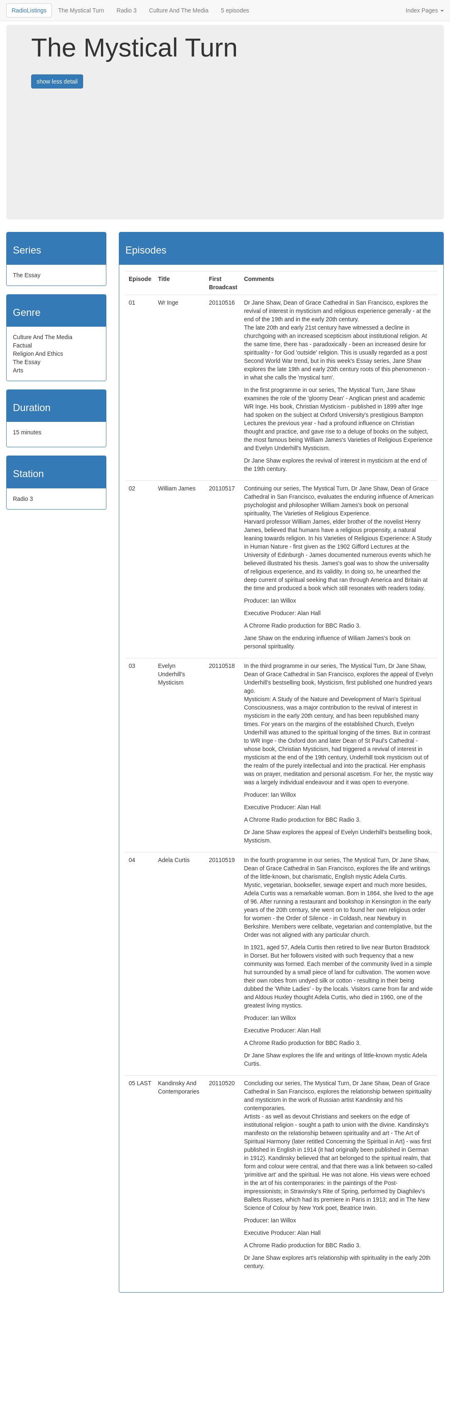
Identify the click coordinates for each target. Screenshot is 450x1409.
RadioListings (29, 10)
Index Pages (425, 10)
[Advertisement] (240, 157)
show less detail (57, 81)
